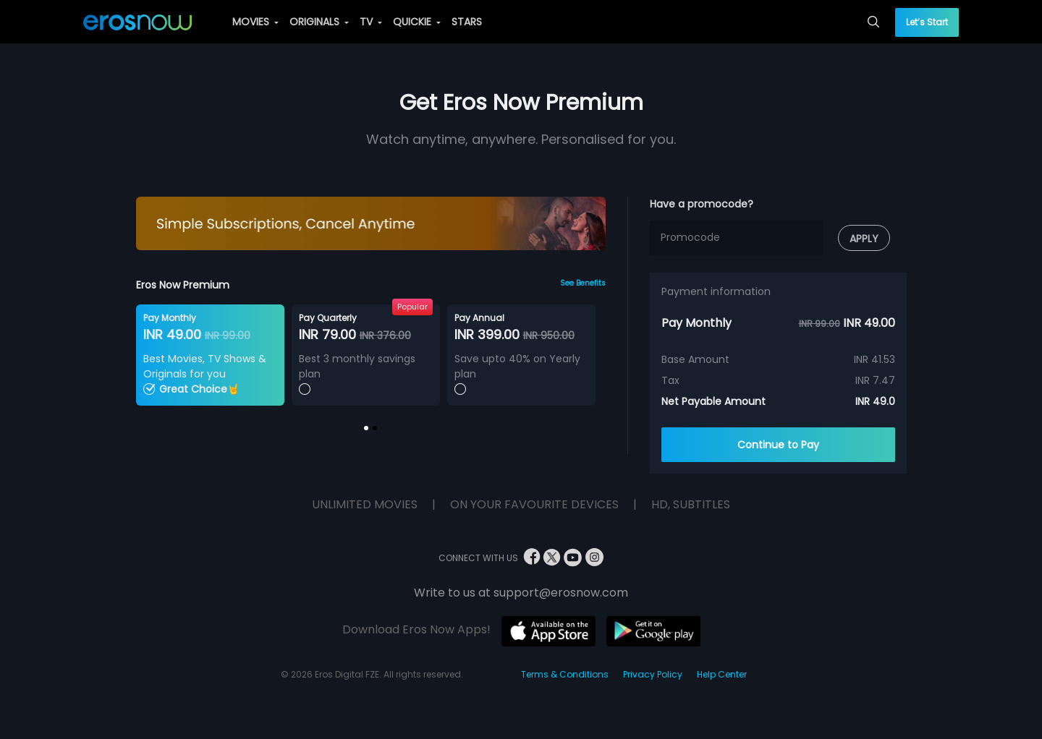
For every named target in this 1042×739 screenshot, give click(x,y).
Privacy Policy (652, 674)
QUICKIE (417, 21)
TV (371, 21)
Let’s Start (927, 22)
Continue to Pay (778, 444)
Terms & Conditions (565, 674)
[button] (366, 428)
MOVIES (255, 21)
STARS (467, 21)
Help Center (722, 674)
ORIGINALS (319, 21)
